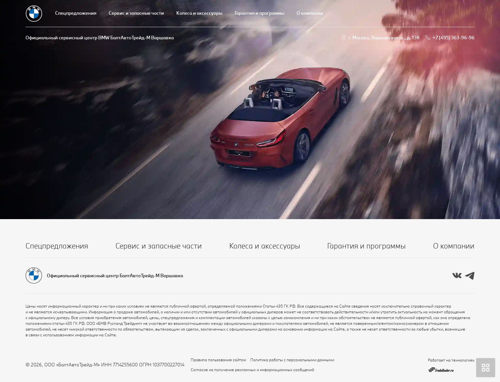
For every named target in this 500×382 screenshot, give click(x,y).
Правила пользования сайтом (218, 359)
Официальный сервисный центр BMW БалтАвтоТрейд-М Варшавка (100, 37)
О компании (310, 13)
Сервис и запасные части (136, 13)
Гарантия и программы (259, 13)
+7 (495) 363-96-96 (453, 37)
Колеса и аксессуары (199, 13)
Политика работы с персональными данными (292, 359)
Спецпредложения (75, 13)
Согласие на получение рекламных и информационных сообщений (252, 369)
